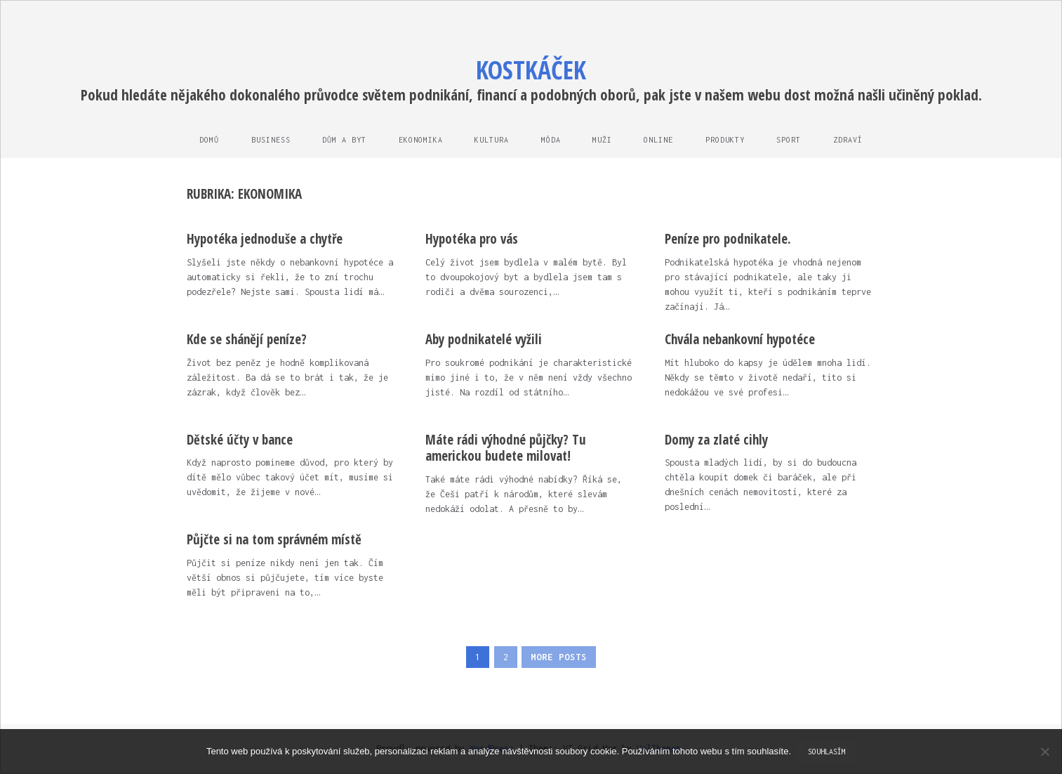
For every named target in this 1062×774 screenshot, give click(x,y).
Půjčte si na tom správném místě (274, 540)
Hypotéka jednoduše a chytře (265, 239)
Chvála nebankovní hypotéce (740, 340)
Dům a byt (341, 140)
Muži (603, 140)
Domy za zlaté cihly (716, 440)
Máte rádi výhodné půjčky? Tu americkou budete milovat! (505, 448)
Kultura (491, 140)
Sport (793, 140)
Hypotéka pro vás (471, 239)
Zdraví (853, 140)
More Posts (559, 657)
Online (661, 140)
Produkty (728, 140)
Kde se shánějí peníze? (247, 340)
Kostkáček (531, 70)
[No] (1044, 752)
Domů (204, 140)
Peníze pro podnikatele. (728, 239)
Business (266, 140)
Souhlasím (827, 751)
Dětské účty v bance (240, 440)
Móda (551, 140)
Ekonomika (419, 140)
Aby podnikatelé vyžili (483, 340)
